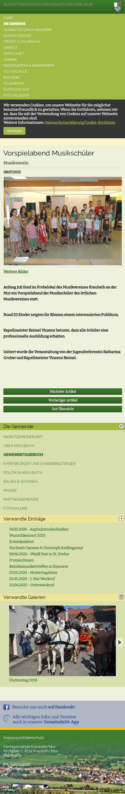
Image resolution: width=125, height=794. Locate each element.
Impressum (13, 738)
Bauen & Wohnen (20, 481)
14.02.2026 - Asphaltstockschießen (38, 529)
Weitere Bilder (15, 271)
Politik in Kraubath (22, 472)
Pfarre (10, 490)
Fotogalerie (15, 508)
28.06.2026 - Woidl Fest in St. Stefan (39, 554)
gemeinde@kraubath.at (22, 768)
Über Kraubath (18, 446)
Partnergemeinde (21, 499)
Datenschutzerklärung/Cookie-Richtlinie (80, 122)
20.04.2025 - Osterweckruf (31, 585)
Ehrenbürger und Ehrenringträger (39, 464)
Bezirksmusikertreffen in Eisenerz (38, 566)
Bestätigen (14, 131)
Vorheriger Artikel (62, 400)
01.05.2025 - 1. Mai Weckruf (32, 579)
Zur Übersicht (63, 409)
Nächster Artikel (63, 392)
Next (119, 643)
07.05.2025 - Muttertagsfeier (33, 572)
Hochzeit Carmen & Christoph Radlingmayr (46, 548)
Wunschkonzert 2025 (27, 535)
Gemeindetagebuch (23, 455)
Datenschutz (33, 738)
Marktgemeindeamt (23, 437)
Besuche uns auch (43, 707)
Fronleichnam (21, 560)
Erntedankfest (21, 541)
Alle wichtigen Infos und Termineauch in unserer (46, 719)
